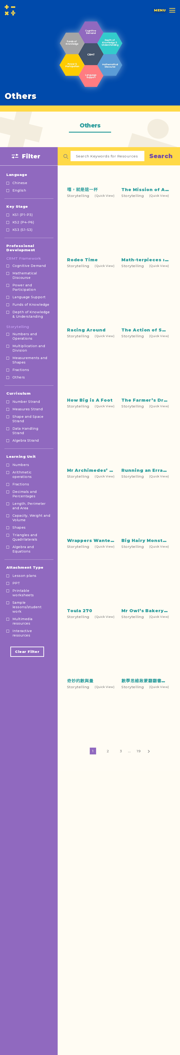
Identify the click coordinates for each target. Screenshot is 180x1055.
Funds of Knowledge (30, 304)
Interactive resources (22, 633)
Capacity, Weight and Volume (31, 517)
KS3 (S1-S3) (22, 230)
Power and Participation (24, 287)
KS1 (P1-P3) (22, 215)
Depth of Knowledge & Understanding (31, 314)
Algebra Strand (25, 440)
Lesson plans (24, 576)
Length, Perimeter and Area (29, 506)
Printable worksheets (23, 593)
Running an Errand (145, 542)
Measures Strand (27, 409)
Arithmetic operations (22, 474)
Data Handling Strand (25, 430)
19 (139, 809)
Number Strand (26, 402)
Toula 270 (79, 697)
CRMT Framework (23, 258)
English (19, 190)
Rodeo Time (82, 301)
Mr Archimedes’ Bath (94, 542)
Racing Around (86, 379)
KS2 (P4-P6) (23, 222)
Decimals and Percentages (24, 494)
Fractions (20, 370)
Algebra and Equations (23, 549)
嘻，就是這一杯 (82, 233)
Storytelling (17, 326)
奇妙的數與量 (80, 775)
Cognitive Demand (29, 266)
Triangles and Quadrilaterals (25, 537)
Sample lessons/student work (26, 607)
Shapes (19, 527)
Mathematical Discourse (24, 275)
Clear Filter (27, 651)
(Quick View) (104, 239)
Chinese (19, 183)
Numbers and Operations (24, 336)
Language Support (28, 297)
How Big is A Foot (90, 465)
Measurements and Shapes (29, 360)
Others (18, 377)
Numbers (20, 465)
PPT (16, 583)
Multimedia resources (22, 621)
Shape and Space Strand (27, 419)
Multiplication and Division (28, 348)
